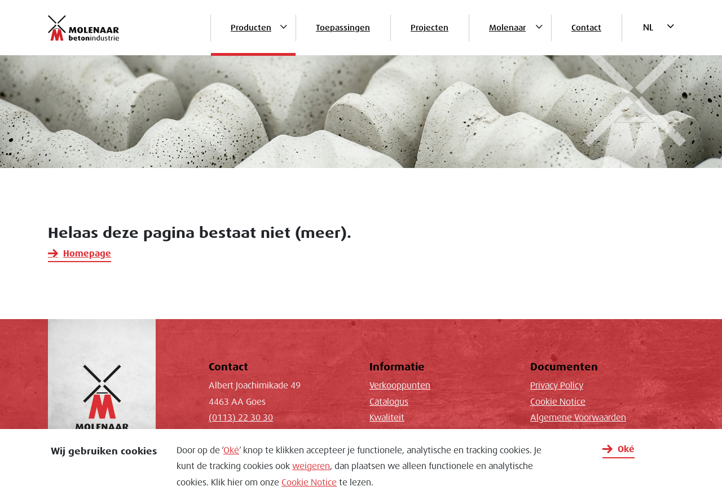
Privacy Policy (556, 385)
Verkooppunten (399, 385)
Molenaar (507, 28)
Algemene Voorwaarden (578, 417)
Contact (586, 28)
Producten (251, 28)
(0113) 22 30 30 (241, 417)
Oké (231, 450)
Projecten (429, 28)
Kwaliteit (386, 417)
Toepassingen (343, 28)
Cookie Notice (309, 482)
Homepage (87, 253)
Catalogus (388, 402)
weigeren (311, 466)
